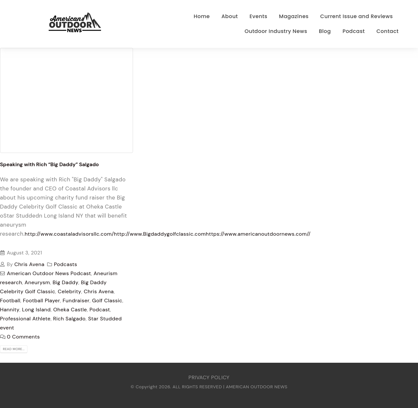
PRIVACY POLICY (209, 377)
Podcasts (65, 264)
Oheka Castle (70, 309)
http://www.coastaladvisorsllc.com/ (69, 234)
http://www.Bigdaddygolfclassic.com (160, 234)
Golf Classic (107, 300)
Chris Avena (30, 264)
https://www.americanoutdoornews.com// (258, 234)
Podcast (99, 309)
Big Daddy (65, 282)
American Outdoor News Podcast (49, 273)
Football (10, 300)
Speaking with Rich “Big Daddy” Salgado (49, 164)
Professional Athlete (25, 318)
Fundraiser (76, 300)
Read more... (14, 349)
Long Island (36, 309)
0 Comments (23, 336)
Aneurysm (37, 282)
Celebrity (69, 291)
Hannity (9, 309)
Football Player (41, 300)
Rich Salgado (69, 318)
